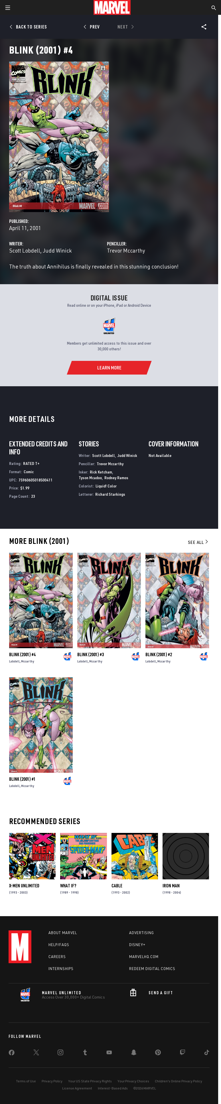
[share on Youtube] (109, 1053)
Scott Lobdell (24, 250)
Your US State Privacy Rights (90, 1081)
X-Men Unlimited (24, 886)
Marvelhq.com (144, 956)
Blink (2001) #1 (22, 779)
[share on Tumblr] (85, 1053)
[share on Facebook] (12, 1054)
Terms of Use (26, 1081)
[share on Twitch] (182, 1053)
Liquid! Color (106, 485)
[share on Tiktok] (207, 1053)
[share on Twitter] (36, 1053)
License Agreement (77, 1088)
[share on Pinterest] (158, 1053)
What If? (68, 886)
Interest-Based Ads (113, 1088)
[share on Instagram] (60, 1053)
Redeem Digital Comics (152, 968)
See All (198, 542)
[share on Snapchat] (134, 1053)
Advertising (141, 932)
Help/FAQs (58, 944)
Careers (57, 956)
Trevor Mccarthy (126, 250)
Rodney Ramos (116, 477)
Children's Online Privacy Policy (178, 1081)
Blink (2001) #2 (158, 654)
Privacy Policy (52, 1081)
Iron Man (171, 886)
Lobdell (14, 661)
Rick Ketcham (101, 471)
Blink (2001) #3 (90, 654)
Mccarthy (27, 661)
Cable (116, 886)
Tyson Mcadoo (90, 477)
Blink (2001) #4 (22, 654)
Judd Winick (57, 250)
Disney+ (137, 944)
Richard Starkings (110, 494)
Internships (61, 968)
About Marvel (62, 932)
